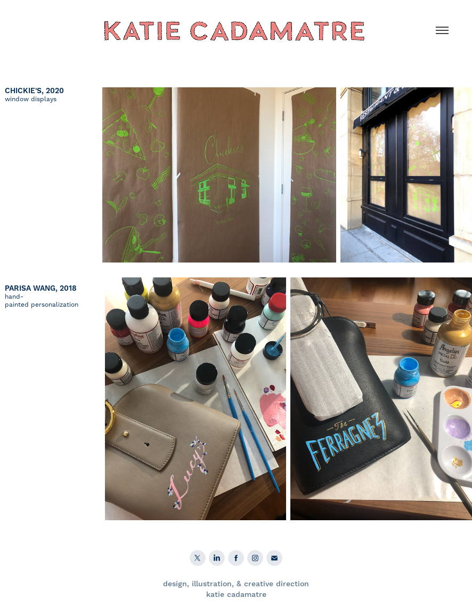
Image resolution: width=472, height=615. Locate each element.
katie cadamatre (236, 595)
